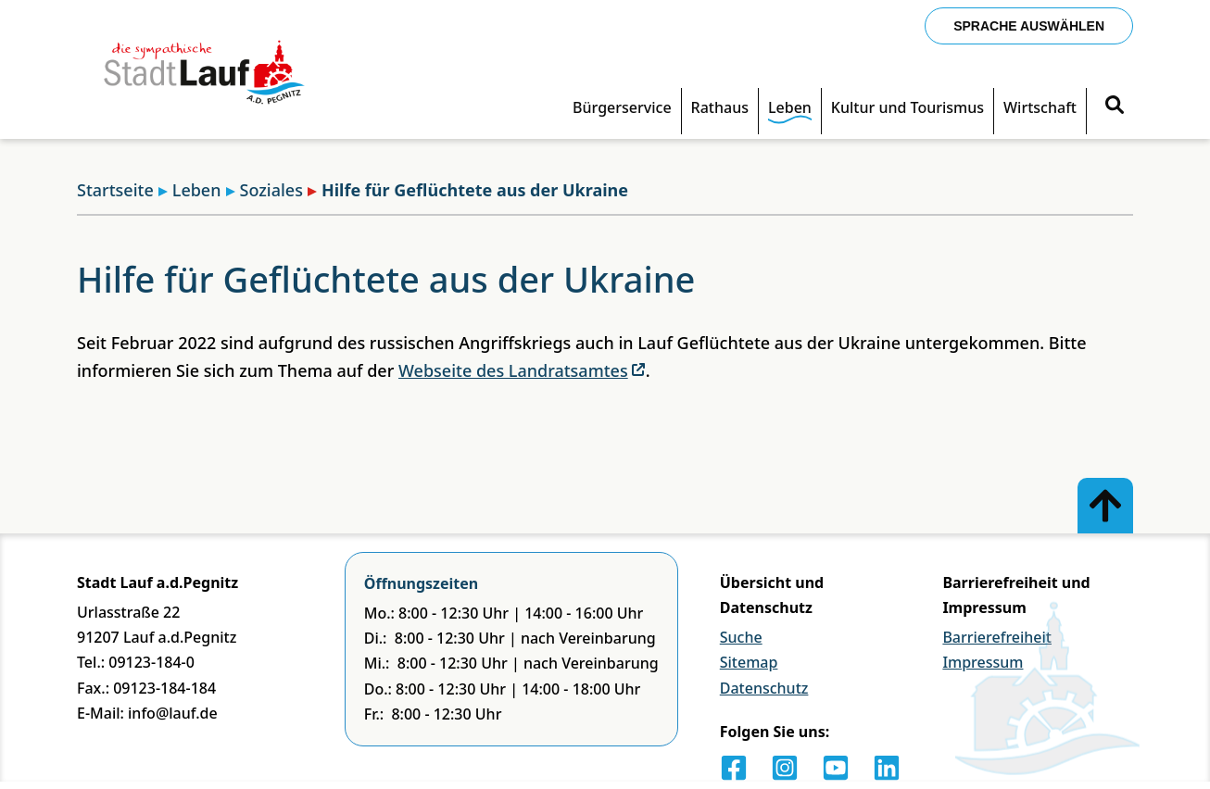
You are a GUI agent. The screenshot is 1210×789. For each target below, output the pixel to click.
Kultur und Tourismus (907, 107)
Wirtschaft (1040, 107)
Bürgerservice (622, 107)
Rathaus (720, 107)
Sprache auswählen (1028, 26)
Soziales (264, 190)
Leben (790, 107)
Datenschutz (764, 688)
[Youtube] (836, 768)
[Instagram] (785, 768)
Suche (741, 637)
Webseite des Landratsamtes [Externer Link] (522, 370)
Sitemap (749, 662)
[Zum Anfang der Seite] (1105, 505)
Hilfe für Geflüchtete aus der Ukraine (468, 190)
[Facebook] (734, 768)
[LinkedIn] (887, 768)
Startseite (115, 190)
